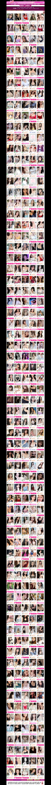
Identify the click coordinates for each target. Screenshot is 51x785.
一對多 (35, 64)
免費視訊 (12, 42)
